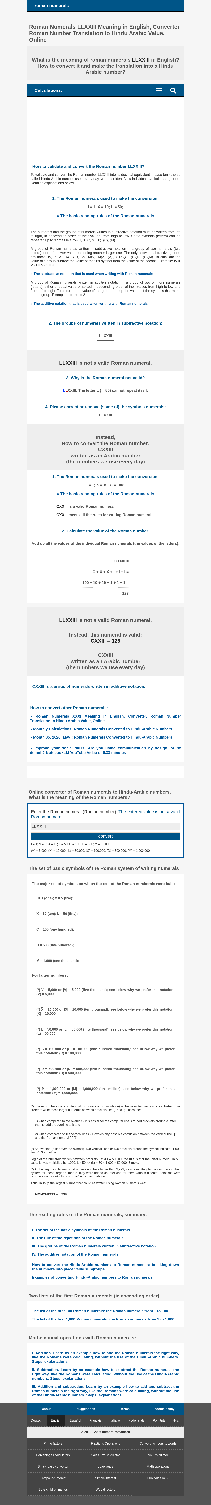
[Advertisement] (105, 126)
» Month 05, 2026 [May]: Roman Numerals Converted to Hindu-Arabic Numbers (101, 737)
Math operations (158, 1466)
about (46, 1409)
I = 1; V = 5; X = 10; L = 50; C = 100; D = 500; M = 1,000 (70, 844)
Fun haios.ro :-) (157, 1478)
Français (95, 1420)
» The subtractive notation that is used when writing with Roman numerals (92, 274)
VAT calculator (158, 1455)
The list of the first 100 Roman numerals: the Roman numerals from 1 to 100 (100, 1311)
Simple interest (105, 1478)
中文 (176, 1420)
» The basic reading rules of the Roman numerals (105, 215)
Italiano (115, 1420)
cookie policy (164, 1409)
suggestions (86, 1409)
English (56, 1420)
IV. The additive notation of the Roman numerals (75, 1254)
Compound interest (53, 1478)
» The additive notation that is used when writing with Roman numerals (89, 303)
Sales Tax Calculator (105, 1455)
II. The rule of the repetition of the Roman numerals (78, 1238)
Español (75, 1420)
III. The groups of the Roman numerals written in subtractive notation (94, 1246)
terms (125, 1409)
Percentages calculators (53, 1455)
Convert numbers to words (158, 1443)
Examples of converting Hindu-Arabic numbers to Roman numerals (92, 1277)
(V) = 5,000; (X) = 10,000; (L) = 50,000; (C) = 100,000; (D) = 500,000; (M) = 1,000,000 (90, 850)
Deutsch (37, 1420)
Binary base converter (53, 1466)
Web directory (105, 1489)
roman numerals (52, 5)
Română (159, 1420)
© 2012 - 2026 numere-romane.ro (105, 1432)
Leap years (105, 1466)
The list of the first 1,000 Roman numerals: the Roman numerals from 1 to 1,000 (103, 1319)
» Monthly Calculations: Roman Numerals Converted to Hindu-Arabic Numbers (101, 729)
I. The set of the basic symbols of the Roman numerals (81, 1230)
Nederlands (136, 1420)
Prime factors (53, 1443)
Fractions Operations (105, 1443)
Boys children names (53, 1489)
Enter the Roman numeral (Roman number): (105, 814)
